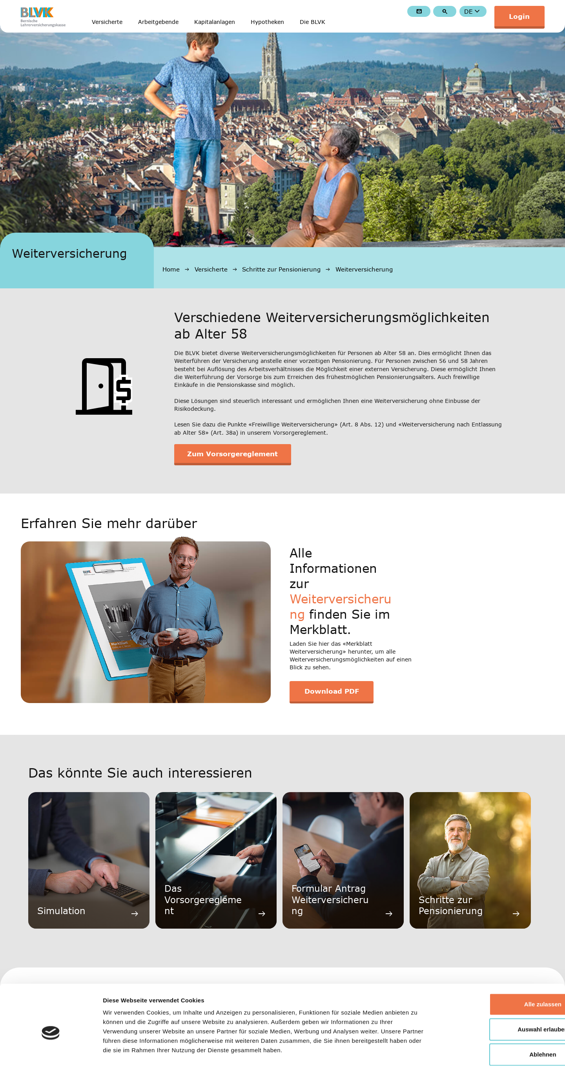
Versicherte (107, 22)
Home (171, 269)
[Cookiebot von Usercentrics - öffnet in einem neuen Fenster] (50, 1058)
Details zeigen (417, 1057)
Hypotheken (267, 22)
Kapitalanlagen (214, 22)
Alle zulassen (499, 971)
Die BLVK (312, 22)
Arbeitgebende (158, 22)
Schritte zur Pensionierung (281, 269)
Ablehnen (499, 1021)
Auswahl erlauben (499, 996)
